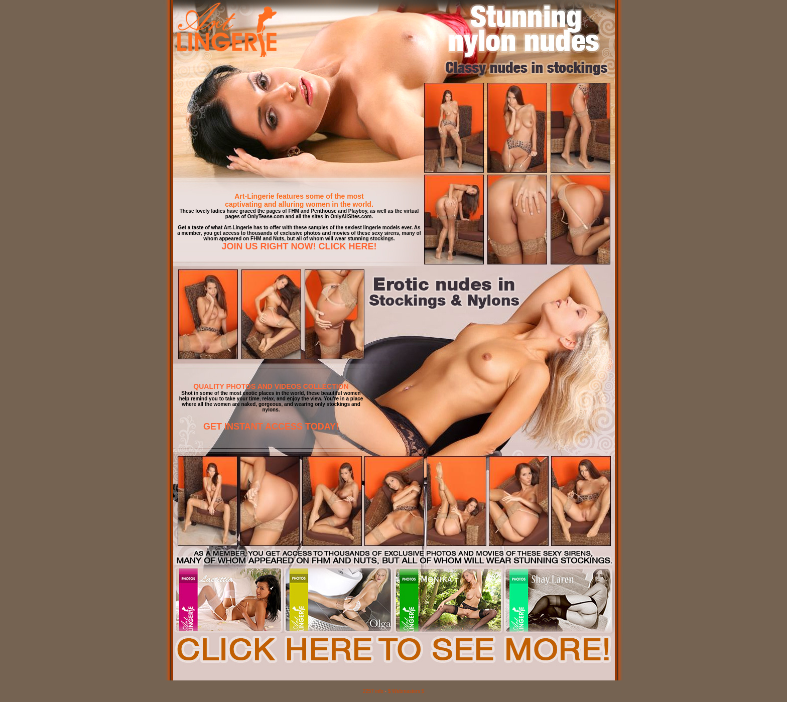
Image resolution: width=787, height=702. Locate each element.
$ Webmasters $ (406, 691)
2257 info (373, 691)
